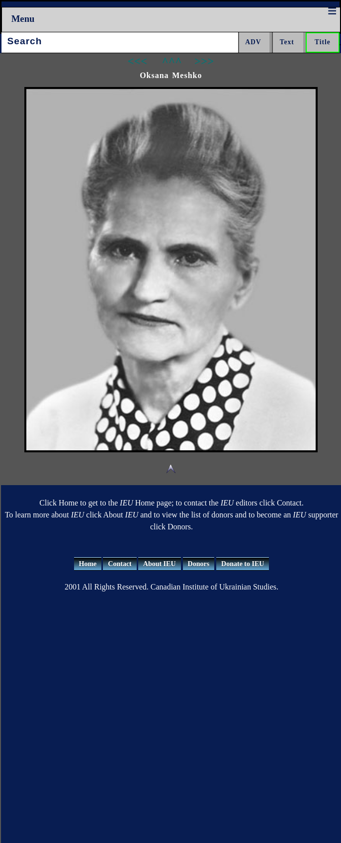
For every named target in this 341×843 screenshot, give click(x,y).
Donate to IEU (242, 564)
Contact (119, 564)
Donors (199, 564)
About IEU (159, 564)
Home (88, 564)
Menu (23, 18)
